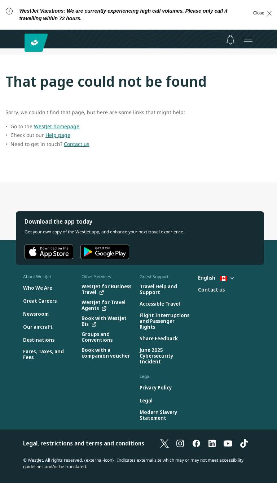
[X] (164, 443)
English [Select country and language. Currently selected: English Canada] (216, 277)
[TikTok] (243, 443)
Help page (57, 134)
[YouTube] (228, 443)
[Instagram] (180, 443)
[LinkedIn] (212, 443)
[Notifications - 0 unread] (230, 40)
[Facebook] (196, 443)
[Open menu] (248, 39)
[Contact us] (211, 289)
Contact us (76, 144)
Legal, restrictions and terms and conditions (83, 443)
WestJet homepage (56, 126)
